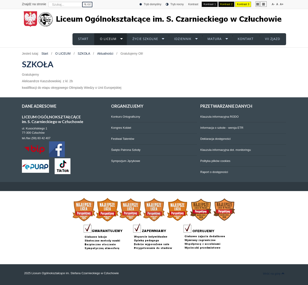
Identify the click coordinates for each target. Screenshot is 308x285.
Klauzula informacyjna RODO (219, 116)
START (83, 39)
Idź (87, 4)
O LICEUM (108, 39)
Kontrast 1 (209, 4)
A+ (281, 4)
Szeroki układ (263, 4)
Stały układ (258, 4)
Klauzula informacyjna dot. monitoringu (225, 150)
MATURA (215, 39)
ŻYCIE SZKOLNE (145, 39)
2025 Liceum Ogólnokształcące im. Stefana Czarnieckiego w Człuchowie (71, 273)
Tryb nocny (175, 4)
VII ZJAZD (272, 39)
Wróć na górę (274, 273)
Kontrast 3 (243, 4)
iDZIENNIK (182, 39)
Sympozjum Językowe (125, 161)
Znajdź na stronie (34, 4)
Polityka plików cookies (215, 161)
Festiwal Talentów (122, 138)
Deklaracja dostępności (215, 138)
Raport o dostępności (214, 172)
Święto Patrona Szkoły (125, 150)
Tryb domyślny (150, 4)
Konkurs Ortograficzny (125, 116)
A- (273, 4)
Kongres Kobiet (121, 127)
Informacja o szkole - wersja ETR (221, 127)
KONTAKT (246, 39)
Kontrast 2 (226, 4)
